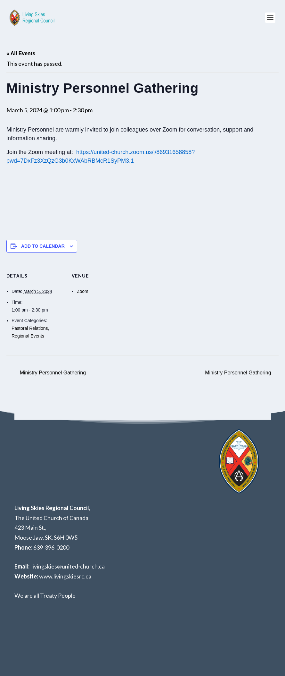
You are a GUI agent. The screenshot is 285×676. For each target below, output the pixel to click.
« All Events (20, 53)
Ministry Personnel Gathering (52, 372)
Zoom (82, 291)
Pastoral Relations (30, 328)
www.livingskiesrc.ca (65, 576)
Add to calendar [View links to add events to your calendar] (43, 246)
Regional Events (28, 335)
